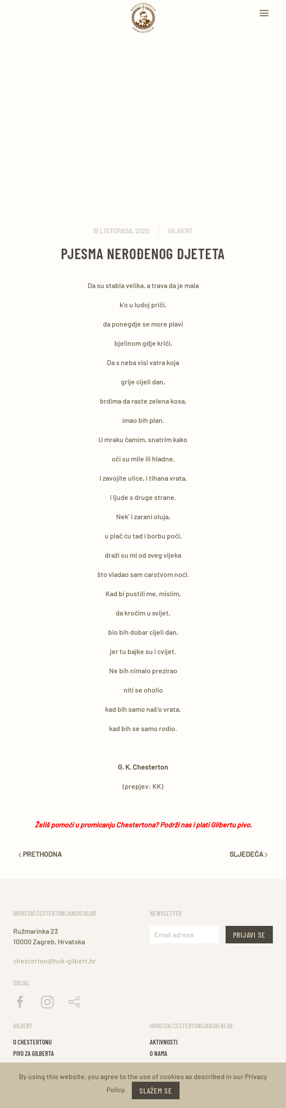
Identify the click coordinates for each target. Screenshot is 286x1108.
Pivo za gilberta (33, 1053)
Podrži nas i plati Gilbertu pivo (205, 824)
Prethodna (40, 854)
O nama (158, 1053)
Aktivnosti (163, 1042)
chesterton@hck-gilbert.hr (54, 961)
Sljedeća (249, 854)
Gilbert (180, 231)
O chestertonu (32, 1042)
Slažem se (155, 1090)
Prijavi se (249, 934)
